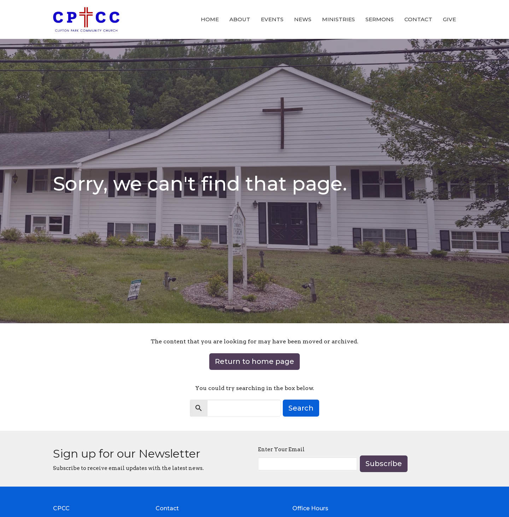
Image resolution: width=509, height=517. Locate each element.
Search (301, 408)
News (302, 19)
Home (210, 19)
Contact (418, 19)
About (239, 19)
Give (449, 19)
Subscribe (383, 463)
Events (272, 19)
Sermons (379, 19)
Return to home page (254, 361)
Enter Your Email (281, 449)
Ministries (338, 19)
